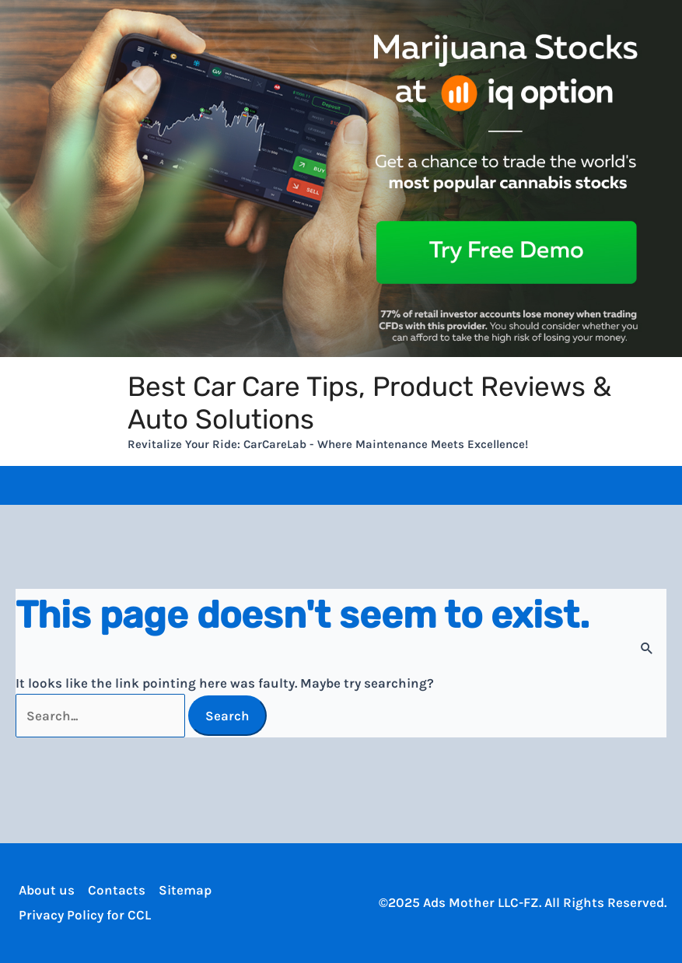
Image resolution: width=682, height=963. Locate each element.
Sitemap (182, 890)
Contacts (113, 890)
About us (44, 890)
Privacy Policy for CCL (82, 915)
